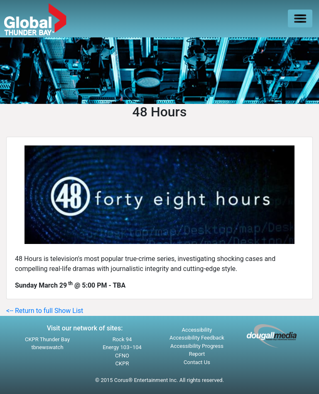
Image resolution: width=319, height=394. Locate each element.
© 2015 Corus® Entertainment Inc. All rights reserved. (159, 380)
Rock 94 (122, 339)
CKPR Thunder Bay (47, 339)
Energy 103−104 (122, 347)
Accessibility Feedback (196, 338)
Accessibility (197, 330)
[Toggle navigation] (300, 18)
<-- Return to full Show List (44, 311)
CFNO (122, 355)
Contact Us (197, 362)
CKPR (122, 363)
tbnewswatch (47, 347)
